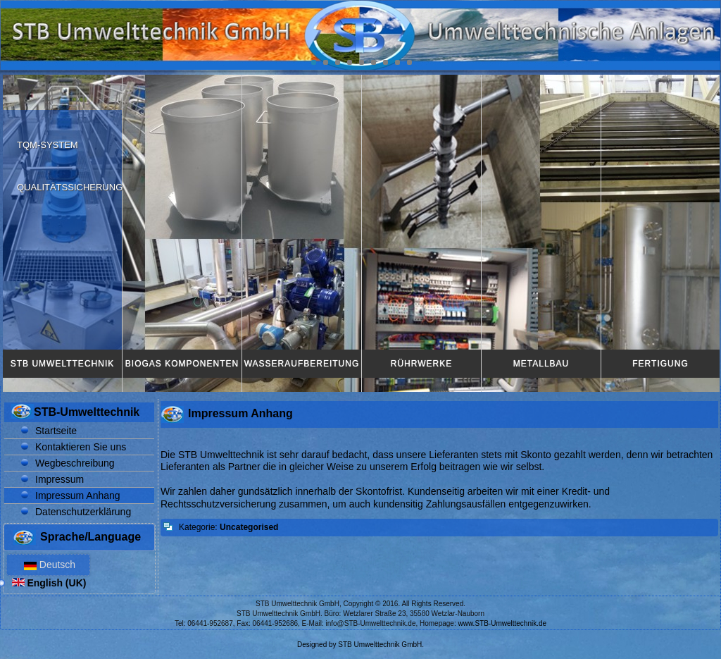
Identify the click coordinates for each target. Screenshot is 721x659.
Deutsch (48, 564)
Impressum (59, 479)
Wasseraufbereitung (302, 364)
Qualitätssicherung (70, 187)
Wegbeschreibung (75, 463)
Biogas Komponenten (182, 364)
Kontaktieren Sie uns (80, 446)
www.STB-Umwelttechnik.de (502, 623)
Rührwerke (421, 364)
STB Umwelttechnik (62, 364)
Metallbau (541, 364)
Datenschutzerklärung (83, 511)
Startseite (56, 430)
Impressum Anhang (77, 495)
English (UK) (49, 583)
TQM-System (47, 145)
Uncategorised (249, 527)
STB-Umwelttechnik (86, 412)
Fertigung (660, 364)
